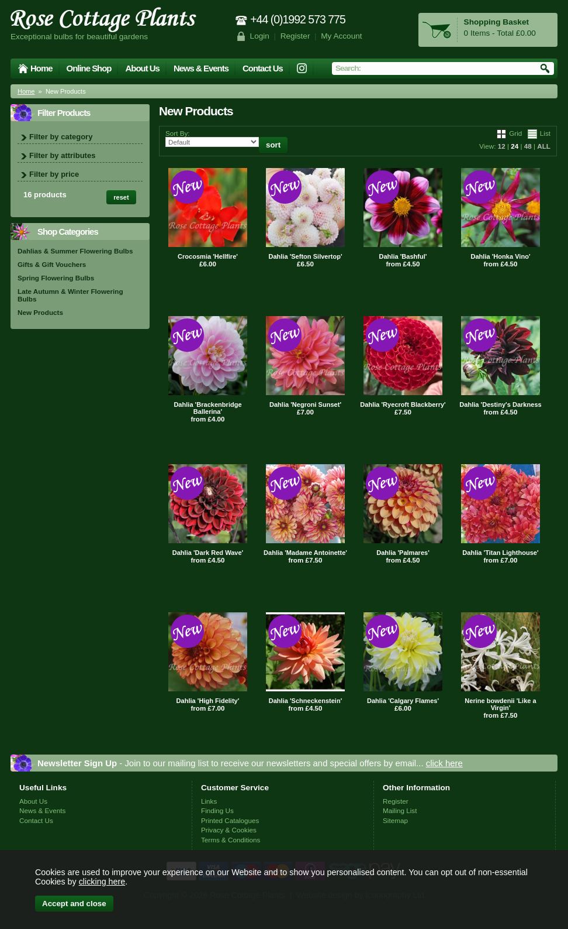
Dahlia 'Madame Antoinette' (305, 552)
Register (295, 36)
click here (444, 763)
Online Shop (89, 68)
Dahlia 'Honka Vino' (500, 256)
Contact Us (263, 68)
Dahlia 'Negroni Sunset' (305, 404)
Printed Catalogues (230, 820)
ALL (543, 146)
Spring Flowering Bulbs (56, 278)
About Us (142, 68)
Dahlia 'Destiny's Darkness (500, 404)
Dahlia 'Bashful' (403, 256)
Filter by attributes (62, 155)
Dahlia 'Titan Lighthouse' (500, 552)
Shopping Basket (496, 22)
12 (501, 146)
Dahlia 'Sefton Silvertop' (305, 256)
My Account (341, 36)
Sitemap (395, 820)
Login (259, 36)
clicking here (102, 881)
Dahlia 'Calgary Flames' (403, 700)
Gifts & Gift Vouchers (52, 264)
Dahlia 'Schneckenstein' (305, 700)
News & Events (201, 68)
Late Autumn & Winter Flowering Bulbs (70, 295)
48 (528, 146)
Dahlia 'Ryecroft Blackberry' (402, 404)
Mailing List (400, 810)
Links (209, 801)
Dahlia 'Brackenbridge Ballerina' (207, 408)
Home (41, 68)
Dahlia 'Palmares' (403, 552)
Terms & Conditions (230, 840)
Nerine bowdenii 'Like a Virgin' (500, 704)
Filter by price (54, 174)
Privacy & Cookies (229, 830)
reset (121, 197)
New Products (40, 312)
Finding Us (217, 810)
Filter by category (60, 136)
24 (514, 146)
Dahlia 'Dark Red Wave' (208, 552)
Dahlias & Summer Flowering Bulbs (75, 251)
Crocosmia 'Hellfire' (208, 256)
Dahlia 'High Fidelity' (208, 700)
